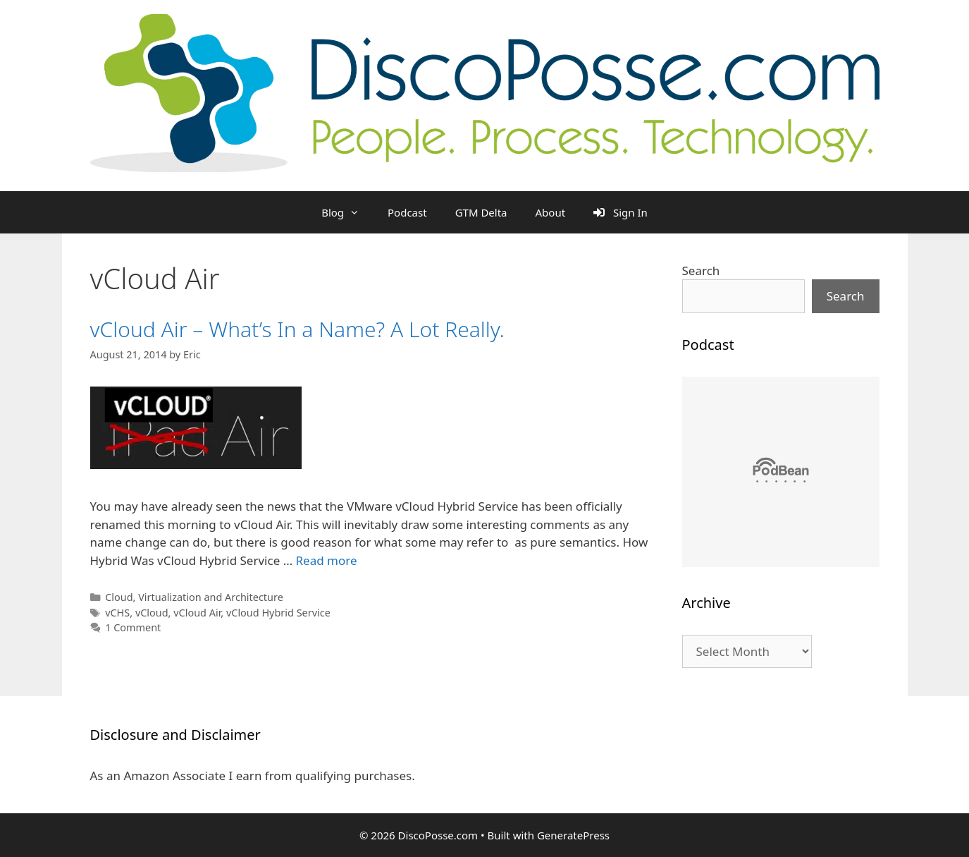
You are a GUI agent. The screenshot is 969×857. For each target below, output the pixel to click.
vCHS (117, 612)
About (551, 212)
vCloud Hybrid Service (278, 612)
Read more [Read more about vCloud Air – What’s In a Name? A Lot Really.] (326, 560)
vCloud (151, 612)
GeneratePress (573, 835)
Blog (347, 212)
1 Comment (133, 627)
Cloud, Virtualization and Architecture (194, 597)
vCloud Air (197, 612)
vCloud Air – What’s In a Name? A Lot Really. (297, 329)
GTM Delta (481, 212)
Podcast (407, 212)
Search (701, 270)
